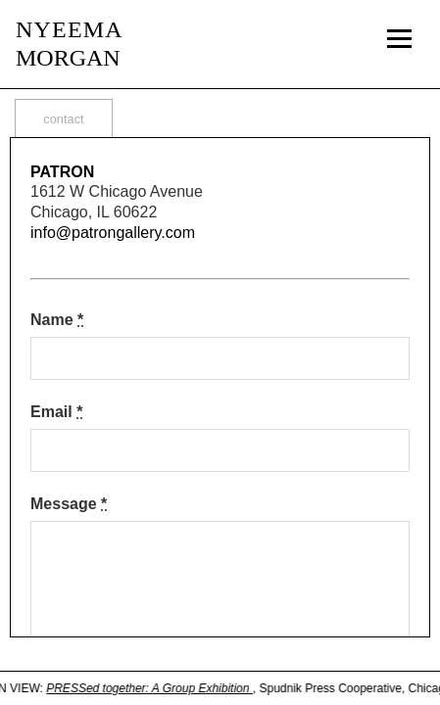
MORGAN (69, 43)
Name (56, 319)
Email (56, 411)
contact (63, 119)
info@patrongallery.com (112, 232)
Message (68, 503)
